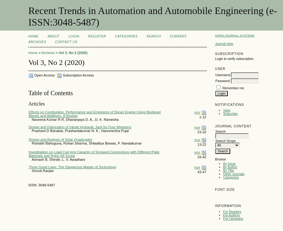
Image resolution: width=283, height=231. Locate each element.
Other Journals (233, 174)
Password (222, 81)
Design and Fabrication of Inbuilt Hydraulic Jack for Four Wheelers (80, 127)
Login (73, 36)
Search (153, 36)
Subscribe (230, 113)
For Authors (231, 215)
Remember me (233, 88)
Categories (231, 177)
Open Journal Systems (234, 35)
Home (33, 36)
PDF (197, 112)
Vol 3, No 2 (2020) (73, 53)
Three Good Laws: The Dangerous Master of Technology (72, 167)
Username (222, 75)
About (53, 36)
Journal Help (224, 44)
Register (97, 36)
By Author (230, 167)
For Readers (232, 212)
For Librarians (233, 218)
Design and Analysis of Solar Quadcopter (60, 139)
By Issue (229, 163)
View (226, 110)
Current (178, 36)
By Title (228, 170)
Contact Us (66, 42)
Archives (37, 42)
